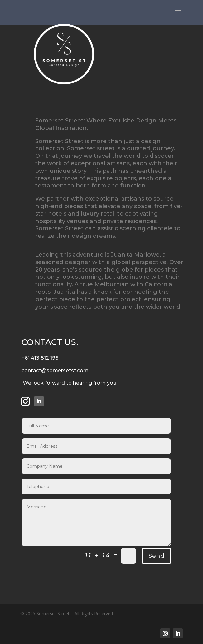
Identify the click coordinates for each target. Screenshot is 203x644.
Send (156, 555)
